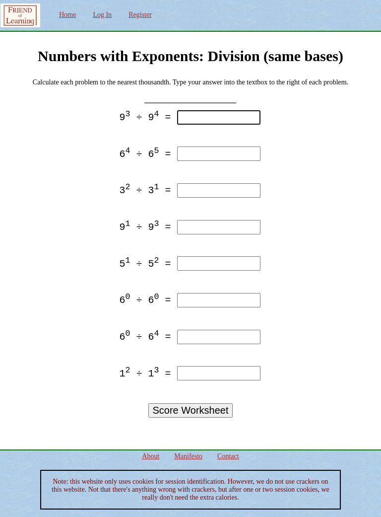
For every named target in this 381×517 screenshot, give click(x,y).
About (150, 456)
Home (67, 14)
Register (140, 14)
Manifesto (188, 456)
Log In (102, 14)
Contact (228, 456)
